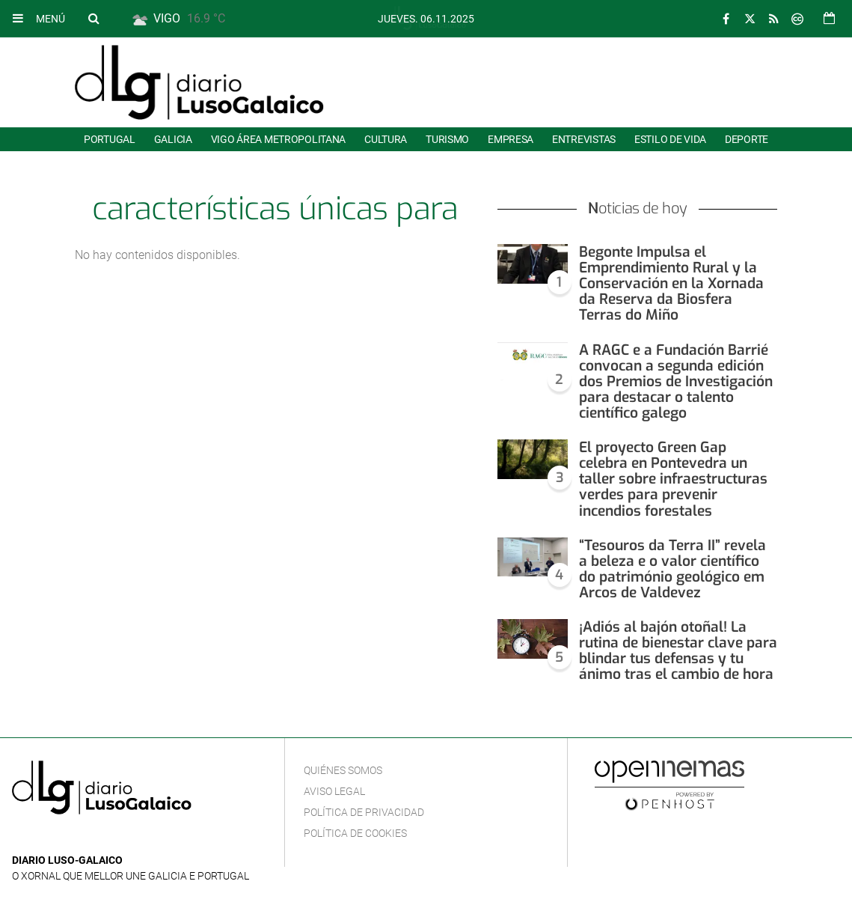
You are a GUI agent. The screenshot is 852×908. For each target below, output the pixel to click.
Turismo (447, 139)
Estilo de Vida (670, 139)
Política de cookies (355, 833)
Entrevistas (584, 139)
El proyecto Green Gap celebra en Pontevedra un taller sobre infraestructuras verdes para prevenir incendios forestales (673, 478)
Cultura (385, 139)
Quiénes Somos (343, 770)
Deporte (746, 139)
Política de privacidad (364, 812)
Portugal (109, 139)
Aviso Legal (334, 791)
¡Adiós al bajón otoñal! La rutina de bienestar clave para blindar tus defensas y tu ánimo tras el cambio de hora (678, 650)
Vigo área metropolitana (278, 139)
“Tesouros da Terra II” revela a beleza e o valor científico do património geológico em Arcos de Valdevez (672, 569)
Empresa (510, 139)
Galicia (173, 139)
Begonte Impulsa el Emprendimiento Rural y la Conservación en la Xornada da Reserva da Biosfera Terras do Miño (671, 283)
